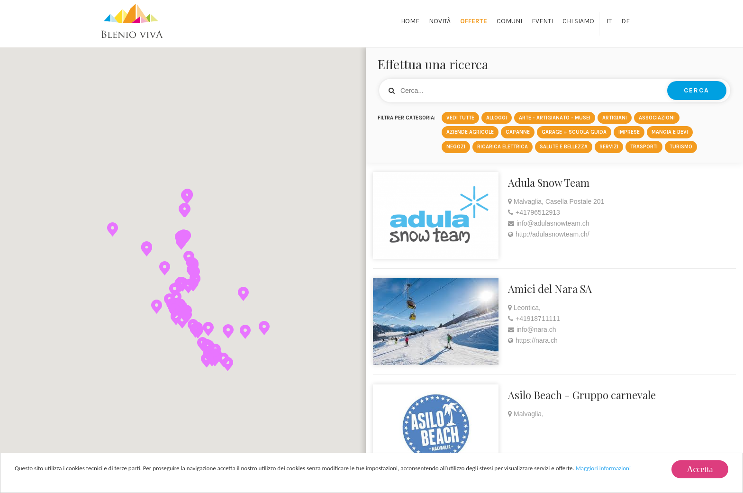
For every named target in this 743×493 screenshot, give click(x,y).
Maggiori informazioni (603, 469)
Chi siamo (578, 21)
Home (410, 21)
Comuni (509, 21)
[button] (176, 318)
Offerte (473, 21)
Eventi (542, 21)
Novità (440, 21)
